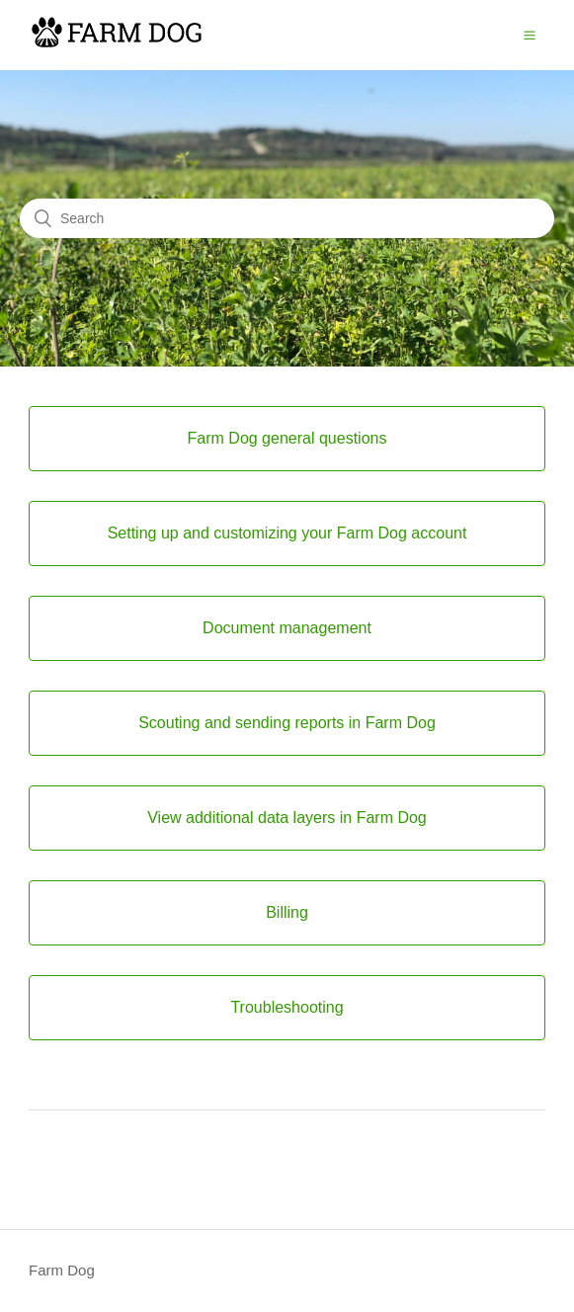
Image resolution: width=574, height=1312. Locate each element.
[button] (529, 34)
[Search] (287, 218)
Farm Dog (62, 1270)
